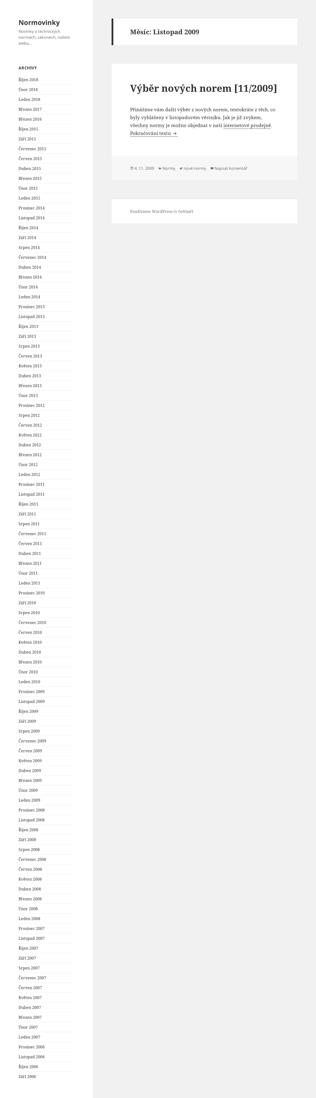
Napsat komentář (231, 168)
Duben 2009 (30, 770)
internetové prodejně (247, 125)
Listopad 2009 (32, 701)
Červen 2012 (30, 425)
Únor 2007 (28, 1027)
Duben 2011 (30, 553)
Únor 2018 (28, 89)
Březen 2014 (30, 277)
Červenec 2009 (32, 741)
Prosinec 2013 (32, 306)
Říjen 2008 (28, 830)
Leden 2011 (29, 583)
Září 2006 (27, 1076)
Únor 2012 (28, 464)
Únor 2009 (28, 790)
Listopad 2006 (32, 1057)
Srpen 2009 (29, 731)
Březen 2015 (30, 178)
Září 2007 (27, 958)
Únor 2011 (28, 573)
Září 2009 (27, 721)
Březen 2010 (30, 662)
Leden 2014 (29, 297)
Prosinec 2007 (32, 928)
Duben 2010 (30, 652)
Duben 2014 (30, 267)
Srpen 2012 (29, 415)
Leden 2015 (29, 198)
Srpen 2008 (29, 849)
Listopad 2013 (32, 316)
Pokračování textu (154, 133)
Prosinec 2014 (32, 208)
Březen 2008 (30, 899)
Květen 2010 (30, 642)
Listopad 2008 (32, 820)
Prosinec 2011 (32, 484)
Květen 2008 (30, 879)
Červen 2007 (30, 987)
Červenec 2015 (32, 148)
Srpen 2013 (29, 346)
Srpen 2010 (29, 612)
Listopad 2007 (32, 938)
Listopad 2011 (32, 494)
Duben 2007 (30, 1007)
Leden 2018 (29, 99)
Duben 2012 (30, 445)
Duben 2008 (30, 889)
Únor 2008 (28, 908)
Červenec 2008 (32, 859)
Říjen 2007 (28, 948)
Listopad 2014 (32, 218)
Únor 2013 (28, 395)
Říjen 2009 (28, 711)
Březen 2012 (30, 454)
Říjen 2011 (28, 504)
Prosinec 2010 (32, 593)
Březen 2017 (30, 109)
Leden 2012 (29, 474)
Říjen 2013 (28, 326)
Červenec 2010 (32, 622)
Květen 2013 (30, 366)
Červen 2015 (30, 158)
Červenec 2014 (32, 257)
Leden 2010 (29, 681)
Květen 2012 (30, 435)
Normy (168, 168)
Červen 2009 (30, 751)
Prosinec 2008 (32, 810)
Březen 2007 (30, 1017)
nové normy (195, 168)
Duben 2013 (30, 376)
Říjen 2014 (28, 227)
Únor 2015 (28, 188)
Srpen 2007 (29, 968)
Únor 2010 (28, 672)
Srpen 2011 (29, 524)
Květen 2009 (30, 760)
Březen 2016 (30, 119)
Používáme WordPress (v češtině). (162, 211)
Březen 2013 (30, 385)
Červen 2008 (30, 869)
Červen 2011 (30, 543)
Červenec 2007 (32, 978)
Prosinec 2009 (32, 691)
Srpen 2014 (29, 247)
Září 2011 (27, 514)
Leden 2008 (29, 918)
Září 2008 (27, 839)
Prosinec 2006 (32, 1047)
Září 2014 (27, 237)
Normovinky (39, 22)
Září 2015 (27, 139)
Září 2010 (27, 603)
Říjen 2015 (28, 129)
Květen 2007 (30, 997)
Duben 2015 (30, 168)
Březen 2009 (30, 780)
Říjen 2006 (28, 1066)
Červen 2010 (30, 632)
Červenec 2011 (32, 533)
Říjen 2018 (28, 79)
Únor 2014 (28, 287)
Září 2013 (27, 336)
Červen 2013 (30, 356)
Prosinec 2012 (32, 405)
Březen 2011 (30, 563)
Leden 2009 (29, 800)
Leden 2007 (29, 1037)
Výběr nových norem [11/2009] (203, 88)
